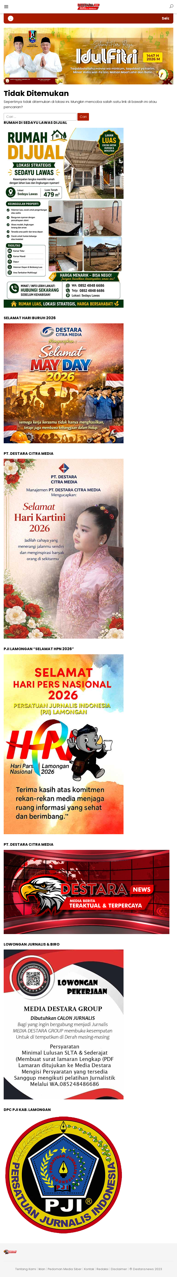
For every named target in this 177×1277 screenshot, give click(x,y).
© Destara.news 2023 (146, 1269)
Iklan (41, 1269)
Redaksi (102, 1269)
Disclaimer (119, 1269)
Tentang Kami (25, 1269)
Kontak (89, 1269)
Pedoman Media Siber (65, 1269)
